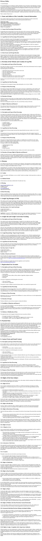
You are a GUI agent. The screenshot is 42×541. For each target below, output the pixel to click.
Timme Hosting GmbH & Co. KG (6, 185)
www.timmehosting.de (4, 188)
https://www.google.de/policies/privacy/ (7, 261)
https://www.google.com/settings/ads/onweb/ (17, 257)
